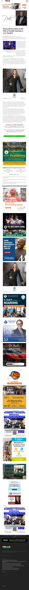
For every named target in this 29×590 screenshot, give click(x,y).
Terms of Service (16, 535)
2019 (7, 167)
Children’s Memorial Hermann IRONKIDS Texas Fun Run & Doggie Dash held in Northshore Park (14, 177)
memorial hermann (23, 167)
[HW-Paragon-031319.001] (14, 504)
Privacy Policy (11, 535)
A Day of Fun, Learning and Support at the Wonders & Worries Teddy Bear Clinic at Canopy (14, 180)
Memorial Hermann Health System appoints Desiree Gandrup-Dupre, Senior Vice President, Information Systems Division (14, 183)
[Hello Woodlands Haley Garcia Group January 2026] (14, 99)
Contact (24, 535)
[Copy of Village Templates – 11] (14, 317)
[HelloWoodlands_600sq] (14, 236)
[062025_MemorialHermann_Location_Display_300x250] (14, 490)
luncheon (19, 167)
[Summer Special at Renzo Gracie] (14, 436)
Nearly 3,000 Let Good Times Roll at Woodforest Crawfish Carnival (20, 171)
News (4, 535)
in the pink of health (15, 167)
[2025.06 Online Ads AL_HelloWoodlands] (14, 408)
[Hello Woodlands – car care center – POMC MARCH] (14, 366)
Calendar (7, 535)
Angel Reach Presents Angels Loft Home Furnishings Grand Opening (8, 171)
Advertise (21, 535)
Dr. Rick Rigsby (10, 167)
